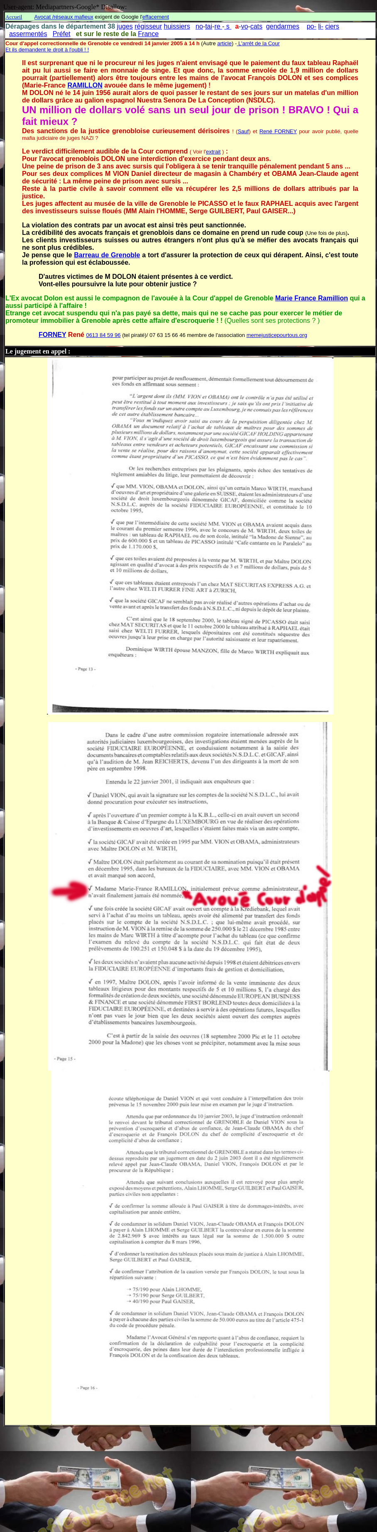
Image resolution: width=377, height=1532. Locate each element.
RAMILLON (84, 85)
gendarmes (282, 26)
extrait (213, 152)
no (199, 26)
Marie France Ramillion (311, 298)
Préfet (62, 33)
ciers (332, 26)
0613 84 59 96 (103, 335)
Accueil (13, 17)
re (218, 26)
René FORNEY (278, 131)
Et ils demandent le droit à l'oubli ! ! (47, 49)
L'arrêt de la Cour (258, 43)
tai (208, 26)
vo (244, 26)
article (224, 43)
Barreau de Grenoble (107, 255)
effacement (155, 17)
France (148, 33)
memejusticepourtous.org (277, 335)
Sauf (243, 131)
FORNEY (52, 334)
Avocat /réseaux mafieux (63, 17)
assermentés (28, 33)
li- (320, 26)
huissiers (177, 26)
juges (125, 26)
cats (256, 26)
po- (311, 26)
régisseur (148, 26)
